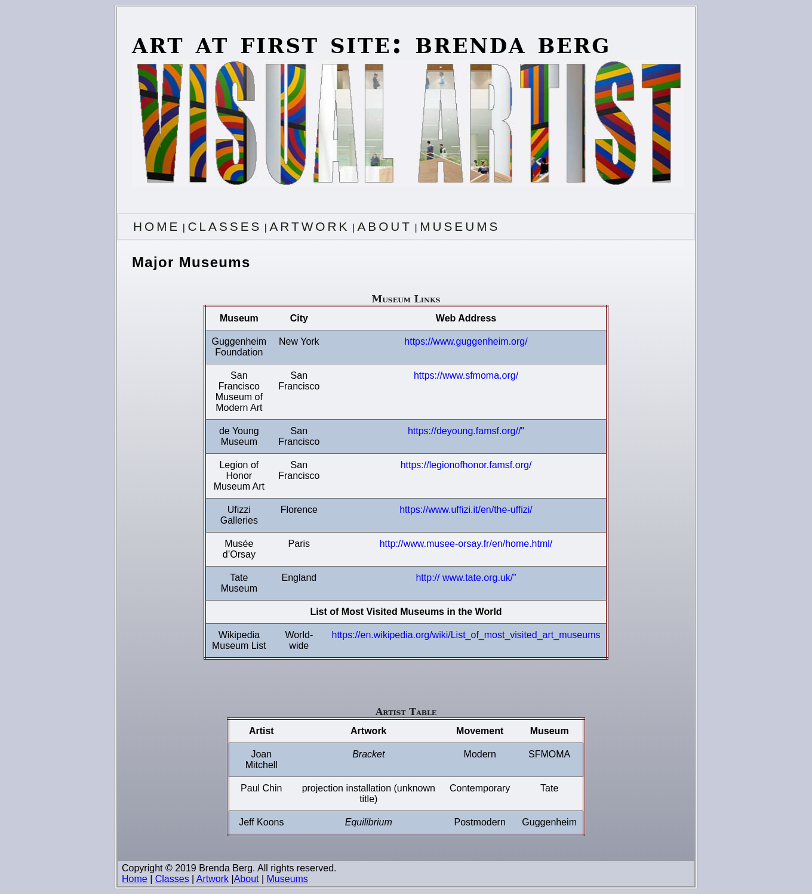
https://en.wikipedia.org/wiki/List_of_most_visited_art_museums (466, 635)
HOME (156, 226)
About (246, 879)
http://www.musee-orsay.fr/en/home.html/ (466, 544)
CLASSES (224, 226)
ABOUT (384, 226)
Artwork (212, 879)
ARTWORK (309, 226)
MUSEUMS (460, 226)
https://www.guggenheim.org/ (465, 341)
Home (134, 879)
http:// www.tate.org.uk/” (466, 578)
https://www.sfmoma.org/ (466, 375)
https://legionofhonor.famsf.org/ (466, 465)
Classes (172, 879)
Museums (287, 879)
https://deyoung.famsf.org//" (466, 431)
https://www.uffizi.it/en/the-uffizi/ (466, 510)
